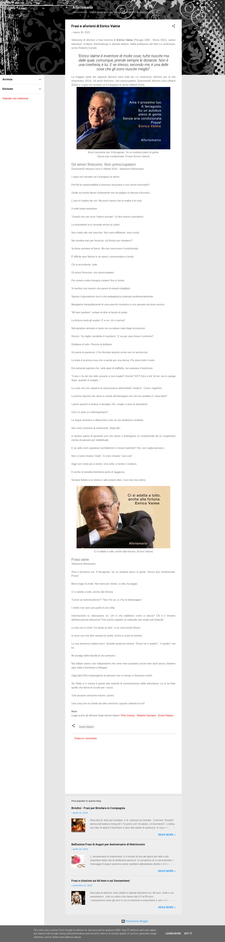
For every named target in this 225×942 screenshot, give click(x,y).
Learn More (173, 933)
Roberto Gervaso (146, 715)
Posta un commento (86, 738)
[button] (173, 26)
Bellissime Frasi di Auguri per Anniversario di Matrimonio (108, 844)
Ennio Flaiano (165, 715)
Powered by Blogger (134, 921)
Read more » (166, 834)
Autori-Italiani (86, 727)
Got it (188, 933)
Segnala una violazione (15, 98)
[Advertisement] (194, 66)
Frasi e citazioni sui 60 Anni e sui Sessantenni (100, 880)
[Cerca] (202, 8)
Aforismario (83, 7)
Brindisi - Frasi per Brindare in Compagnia (98, 808)
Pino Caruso (128, 715)
